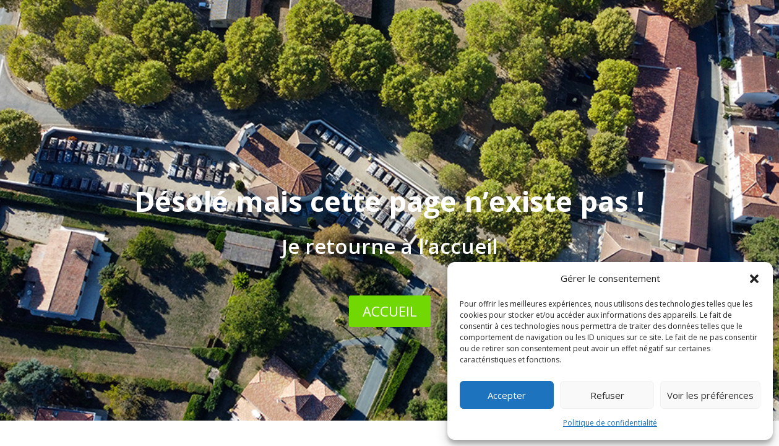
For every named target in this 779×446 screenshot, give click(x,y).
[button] (754, 279)
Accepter (507, 395)
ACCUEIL (390, 311)
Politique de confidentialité (610, 423)
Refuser (607, 395)
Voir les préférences (710, 395)
